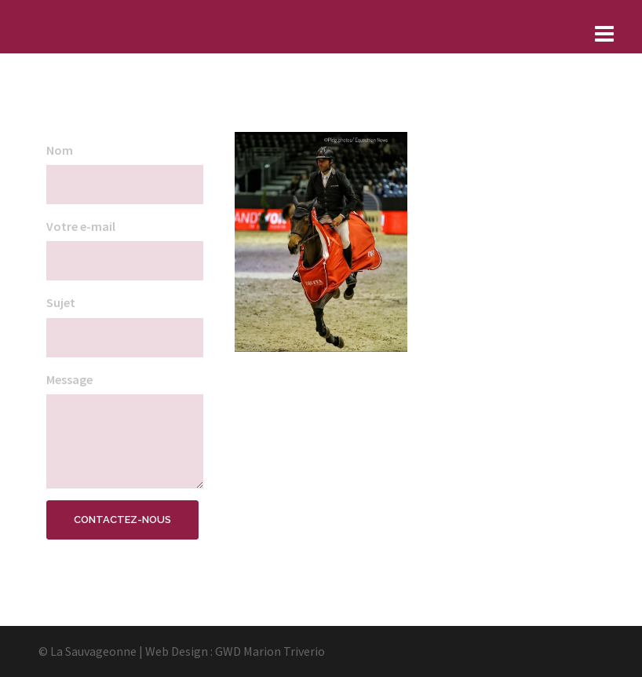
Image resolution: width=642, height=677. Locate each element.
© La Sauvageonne (87, 651)
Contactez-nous (122, 519)
